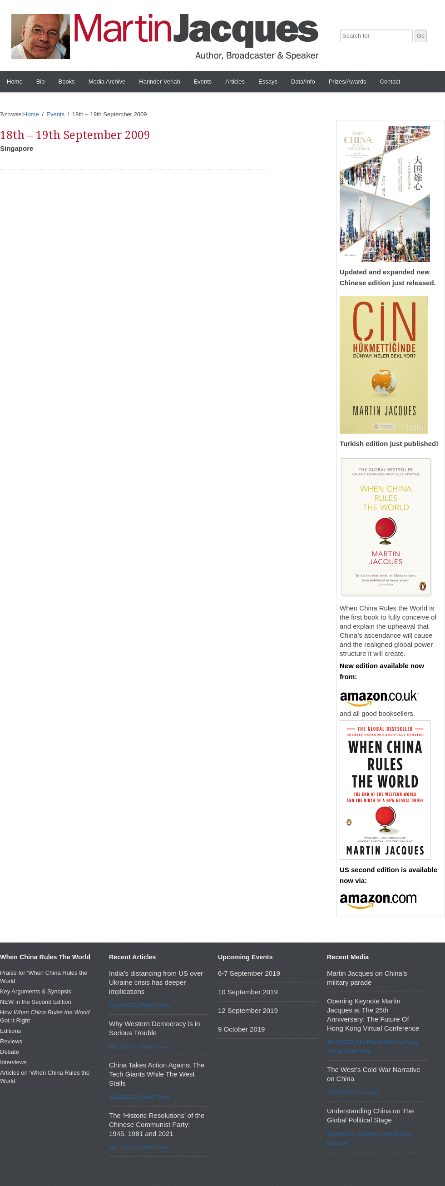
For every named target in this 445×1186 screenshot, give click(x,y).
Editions (10, 1030)
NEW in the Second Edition (35, 1001)
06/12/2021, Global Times (139, 1046)
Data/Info (303, 81)
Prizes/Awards (347, 81)
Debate (9, 1051)
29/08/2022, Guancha (352, 1092)
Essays (267, 81)
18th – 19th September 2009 (75, 135)
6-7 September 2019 (249, 973)
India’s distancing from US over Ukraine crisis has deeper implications (156, 982)
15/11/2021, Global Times (139, 1147)
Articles (235, 81)
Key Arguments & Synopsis (35, 991)
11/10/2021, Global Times (139, 1097)
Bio (40, 81)
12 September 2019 (248, 1010)
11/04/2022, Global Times (139, 1005)
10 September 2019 (248, 992)
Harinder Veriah (159, 81)
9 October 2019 (241, 1029)
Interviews (13, 1062)
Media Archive (107, 81)
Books (66, 81)
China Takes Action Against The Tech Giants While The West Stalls (156, 1074)
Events (203, 81)
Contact (390, 81)
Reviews (11, 1041)
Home (15, 81)
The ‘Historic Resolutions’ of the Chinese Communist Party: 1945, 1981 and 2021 (156, 1124)
